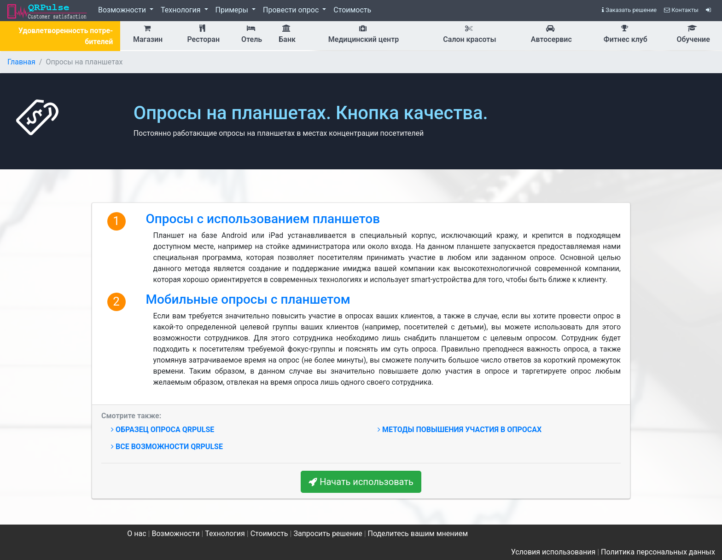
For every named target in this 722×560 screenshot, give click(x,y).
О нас (136, 533)
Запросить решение (327, 533)
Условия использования (553, 552)
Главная (21, 62)
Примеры (232, 10)
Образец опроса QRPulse (162, 429)
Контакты (681, 9)
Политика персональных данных (658, 552)
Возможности (123, 10)
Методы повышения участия (460, 429)
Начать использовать (361, 481)
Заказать (629, 10)
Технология (182, 10)
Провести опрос (291, 10)
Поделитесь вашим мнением (418, 533)
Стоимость (352, 10)
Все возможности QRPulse (167, 446)
